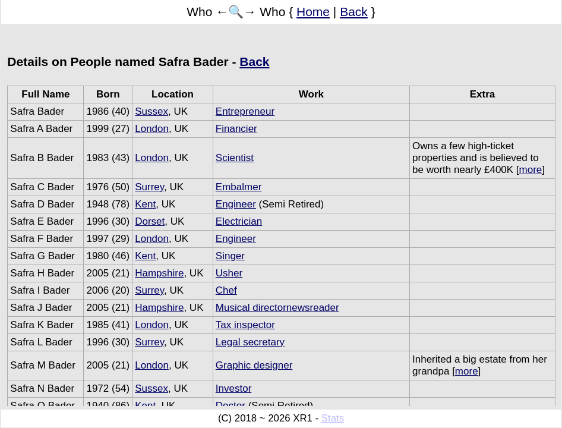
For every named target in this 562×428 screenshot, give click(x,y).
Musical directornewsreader (277, 307)
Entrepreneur (245, 111)
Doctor (230, 405)
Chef (226, 290)
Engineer (236, 204)
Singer (230, 256)
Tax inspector (245, 325)
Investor (233, 388)
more (530, 169)
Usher (229, 273)
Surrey (149, 187)
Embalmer (238, 187)
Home (313, 11)
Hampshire (159, 273)
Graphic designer (254, 365)
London (152, 128)
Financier (236, 128)
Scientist (235, 157)
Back (354, 11)
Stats (332, 418)
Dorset (150, 221)
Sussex (151, 111)
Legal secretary (250, 342)
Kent (145, 204)
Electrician (239, 221)
